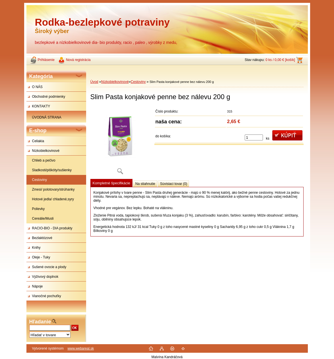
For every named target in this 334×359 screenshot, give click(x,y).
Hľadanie (40, 322)
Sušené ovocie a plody (49, 267)
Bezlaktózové (42, 238)
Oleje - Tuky (41, 257)
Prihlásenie (46, 60)
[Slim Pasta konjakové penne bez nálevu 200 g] (120, 142)
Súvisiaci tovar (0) (173, 184)
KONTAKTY (41, 106)
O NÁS (37, 87)
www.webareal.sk (80, 348)
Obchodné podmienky (48, 97)
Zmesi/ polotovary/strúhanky (53, 189)
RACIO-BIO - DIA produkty (52, 228)
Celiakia (38, 141)
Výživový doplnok (45, 277)
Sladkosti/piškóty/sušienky (52, 170)
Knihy (36, 248)
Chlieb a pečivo (43, 160)
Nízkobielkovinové (46, 151)
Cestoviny (39, 180)
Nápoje (37, 286)
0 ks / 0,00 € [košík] (280, 60)
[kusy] (254, 137)
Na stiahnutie (145, 184)
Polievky (38, 209)
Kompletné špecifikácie (111, 183)
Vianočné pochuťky (46, 296)
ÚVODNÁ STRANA (46, 117)
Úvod (94, 82)
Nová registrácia (78, 60)
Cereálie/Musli (43, 219)
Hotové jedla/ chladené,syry (53, 199)
